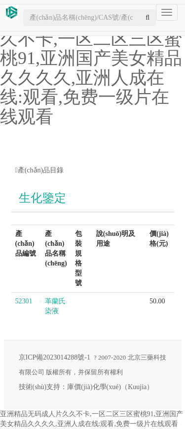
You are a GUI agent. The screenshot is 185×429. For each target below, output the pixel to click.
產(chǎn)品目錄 (39, 170)
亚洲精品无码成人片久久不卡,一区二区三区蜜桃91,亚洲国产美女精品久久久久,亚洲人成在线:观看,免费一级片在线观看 (91, 68)
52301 (24, 301)
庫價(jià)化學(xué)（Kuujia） (110, 387)
